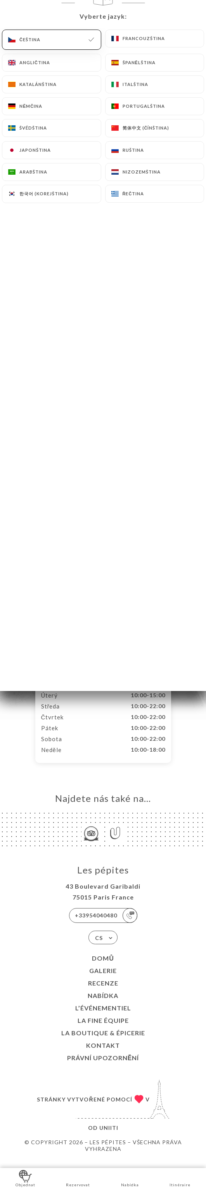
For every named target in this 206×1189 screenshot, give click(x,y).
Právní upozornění (103, 1066)
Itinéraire (180, 1178)
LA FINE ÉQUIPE (103, 1028)
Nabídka (103, 1003)
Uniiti (108, 1136)
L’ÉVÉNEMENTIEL (103, 1016)
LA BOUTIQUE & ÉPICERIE (103, 1041)
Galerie (103, 978)
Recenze (103, 991)
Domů (103, 966)
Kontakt (103, 1053)
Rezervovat (78, 1178)
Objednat (25, 1178)
